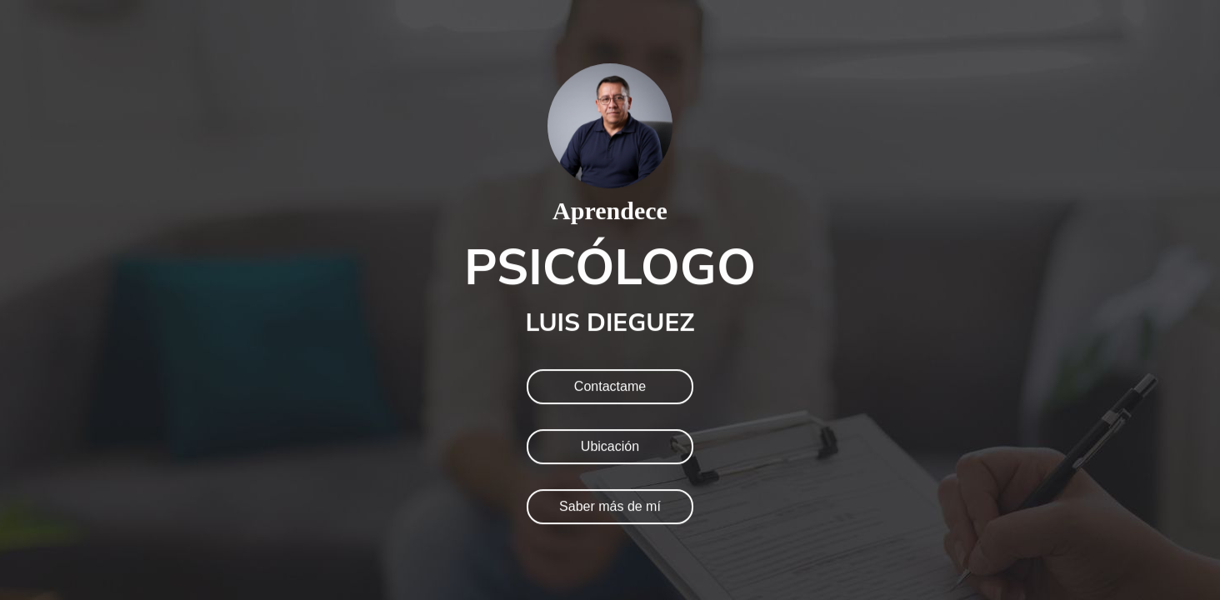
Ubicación (610, 446)
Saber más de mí (610, 506)
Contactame (610, 386)
